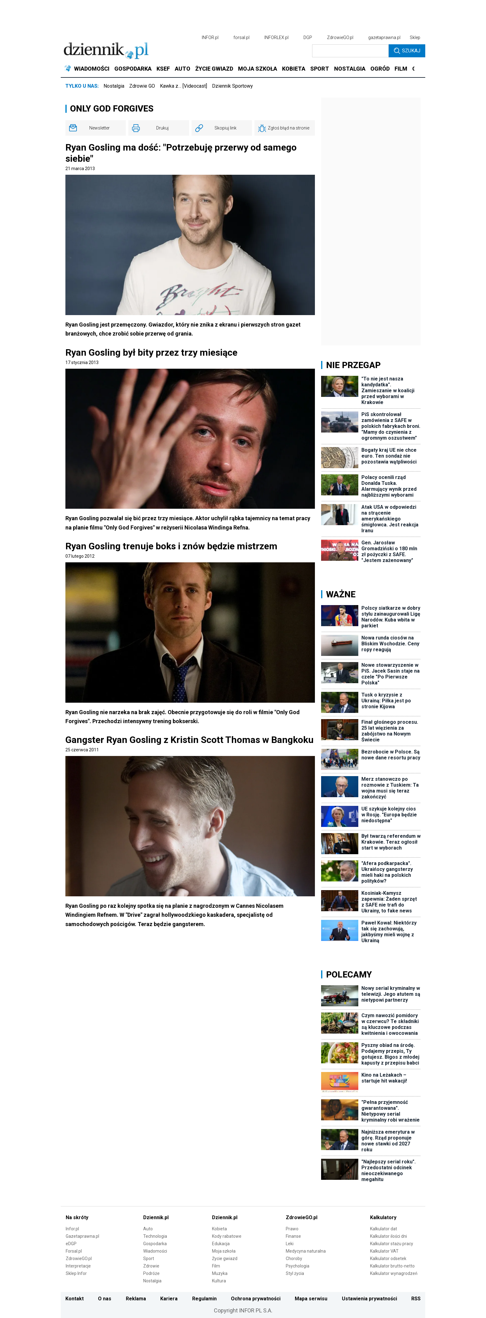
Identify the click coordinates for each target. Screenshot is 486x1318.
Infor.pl (72, 1228)
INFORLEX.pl (276, 37)
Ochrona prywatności (256, 1299)
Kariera (169, 1299)
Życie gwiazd (224, 1258)
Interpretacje (78, 1265)
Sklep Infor (76, 1273)
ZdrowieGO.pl (340, 37)
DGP (307, 37)
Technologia (155, 1236)
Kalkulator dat (383, 1228)
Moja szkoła (224, 1251)
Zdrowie (151, 1265)
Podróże (151, 1273)
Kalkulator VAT (384, 1251)
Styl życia (295, 1273)
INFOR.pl (210, 37)
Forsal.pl (74, 1251)
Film (216, 1265)
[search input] (350, 51)
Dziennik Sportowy (232, 86)
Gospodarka (155, 1243)
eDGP (71, 1243)
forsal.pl (241, 37)
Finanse (293, 1236)
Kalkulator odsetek (388, 1258)
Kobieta (219, 1228)
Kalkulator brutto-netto (392, 1265)
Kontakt (74, 1299)
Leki (290, 1243)
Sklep (415, 37)
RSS (416, 1299)
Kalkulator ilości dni (388, 1236)
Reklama (136, 1299)
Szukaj (407, 51)
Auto (148, 1228)
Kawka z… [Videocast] (183, 86)
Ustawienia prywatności (369, 1299)
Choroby (294, 1258)
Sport (148, 1258)
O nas (104, 1299)
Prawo (292, 1228)
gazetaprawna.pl (384, 37)
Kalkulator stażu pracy (391, 1243)
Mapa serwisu (311, 1299)
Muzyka (220, 1273)
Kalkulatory (383, 1217)
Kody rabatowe (226, 1236)
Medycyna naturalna (306, 1251)
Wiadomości (155, 1251)
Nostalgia (114, 86)
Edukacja (221, 1243)
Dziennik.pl (156, 1217)
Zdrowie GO (142, 86)
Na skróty (77, 1217)
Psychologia (297, 1265)
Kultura (219, 1280)
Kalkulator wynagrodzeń (394, 1273)
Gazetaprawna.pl (82, 1236)
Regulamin (204, 1299)
